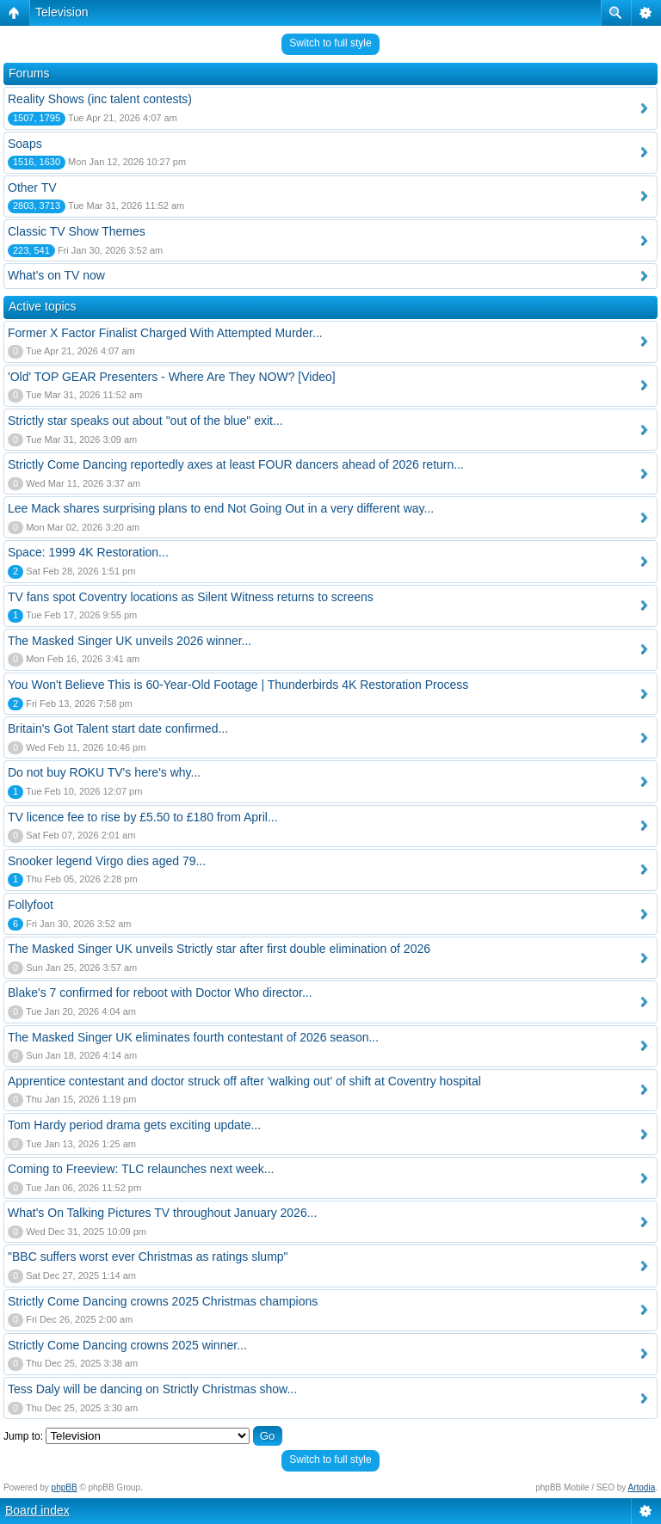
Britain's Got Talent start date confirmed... (118, 728)
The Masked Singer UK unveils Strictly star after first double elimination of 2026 (219, 949)
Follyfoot (30, 905)
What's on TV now (56, 275)
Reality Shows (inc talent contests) (100, 99)
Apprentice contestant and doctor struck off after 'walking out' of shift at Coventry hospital (244, 1081)
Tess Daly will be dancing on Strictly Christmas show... (152, 1389)
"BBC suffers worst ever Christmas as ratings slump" (148, 1256)
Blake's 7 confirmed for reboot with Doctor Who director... (160, 992)
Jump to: (23, 1436)
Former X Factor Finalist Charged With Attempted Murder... (165, 333)
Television (61, 12)
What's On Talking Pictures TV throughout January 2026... (162, 1213)
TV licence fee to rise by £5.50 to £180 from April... (143, 817)
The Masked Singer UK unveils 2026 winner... (129, 641)
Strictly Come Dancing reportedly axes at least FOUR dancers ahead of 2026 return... (236, 464)
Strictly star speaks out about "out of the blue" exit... (145, 420)
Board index (37, 1510)
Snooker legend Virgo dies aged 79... (107, 861)
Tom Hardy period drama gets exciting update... (134, 1125)
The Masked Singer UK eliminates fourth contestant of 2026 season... (193, 1037)
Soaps (25, 144)
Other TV (32, 187)
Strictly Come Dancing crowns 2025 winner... (127, 1345)
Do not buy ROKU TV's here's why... (104, 772)
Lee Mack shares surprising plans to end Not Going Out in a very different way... (221, 508)
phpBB (64, 1487)
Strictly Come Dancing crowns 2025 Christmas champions (163, 1301)
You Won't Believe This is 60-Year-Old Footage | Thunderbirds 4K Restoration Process (238, 684)
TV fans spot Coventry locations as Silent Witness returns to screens (191, 597)
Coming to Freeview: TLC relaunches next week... (141, 1169)
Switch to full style (330, 43)
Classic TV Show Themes (76, 231)
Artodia (642, 1487)
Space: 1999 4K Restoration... (88, 552)
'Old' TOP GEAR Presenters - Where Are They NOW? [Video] (172, 377)
